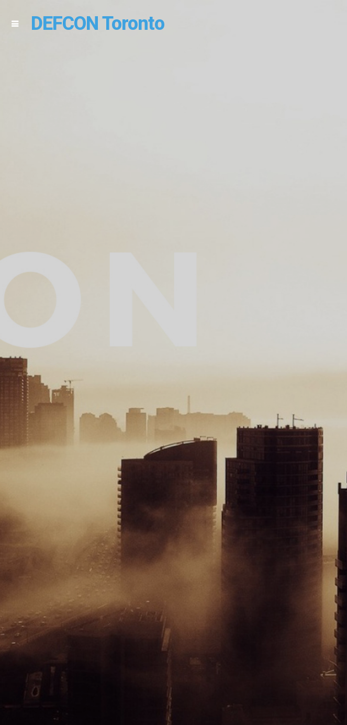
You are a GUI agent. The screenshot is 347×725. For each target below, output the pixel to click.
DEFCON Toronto (97, 24)
